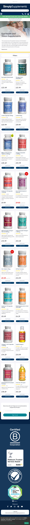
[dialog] (15, 521)
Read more (4, 49)
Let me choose (12, 523)
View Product (7, 90)
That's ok (26, 523)
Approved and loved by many (15, 19)
